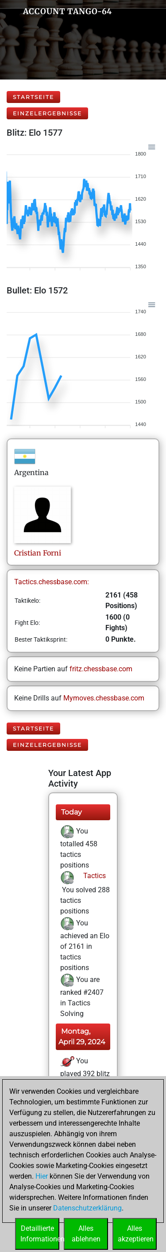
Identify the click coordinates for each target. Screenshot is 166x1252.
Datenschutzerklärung (87, 1208)
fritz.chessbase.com (100, 669)
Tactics (93, 875)
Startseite (33, 97)
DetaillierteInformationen (39, 1233)
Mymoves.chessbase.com (103, 698)
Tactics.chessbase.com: (51, 582)
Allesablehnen (86, 1233)
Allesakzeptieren (136, 1233)
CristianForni (37, 552)
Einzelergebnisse (47, 113)
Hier (41, 1176)
